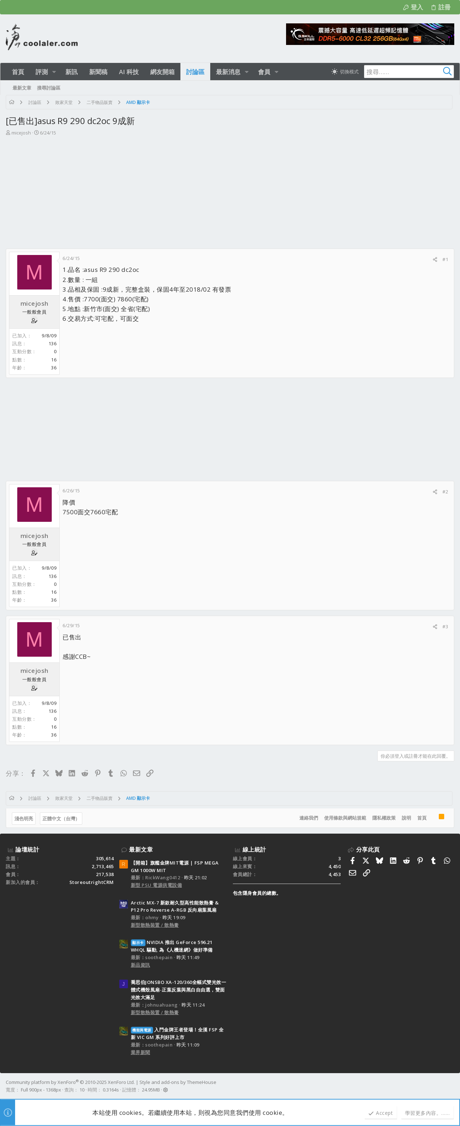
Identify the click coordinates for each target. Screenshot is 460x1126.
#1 (445, 259)
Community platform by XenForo (70, 1082)
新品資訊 (140, 965)
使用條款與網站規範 (345, 818)
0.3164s (111, 1089)
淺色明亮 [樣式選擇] (23, 818)
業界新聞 (140, 1052)
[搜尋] (409, 71)
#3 (445, 626)
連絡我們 (308, 818)
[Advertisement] (230, 194)
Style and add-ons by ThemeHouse (177, 1082)
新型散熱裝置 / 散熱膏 (155, 925)
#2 (445, 491)
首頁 (422, 818)
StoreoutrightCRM (91, 882)
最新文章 (141, 849)
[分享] (435, 259)
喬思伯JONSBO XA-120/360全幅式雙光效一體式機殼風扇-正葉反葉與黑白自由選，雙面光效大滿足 (178, 989)
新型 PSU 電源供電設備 (156, 885)
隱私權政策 (384, 818)
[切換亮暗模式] (345, 71)
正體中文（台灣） (61, 818)
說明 (406, 818)
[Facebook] (451, 1086)
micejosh (21, 132)
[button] (54, 71)
